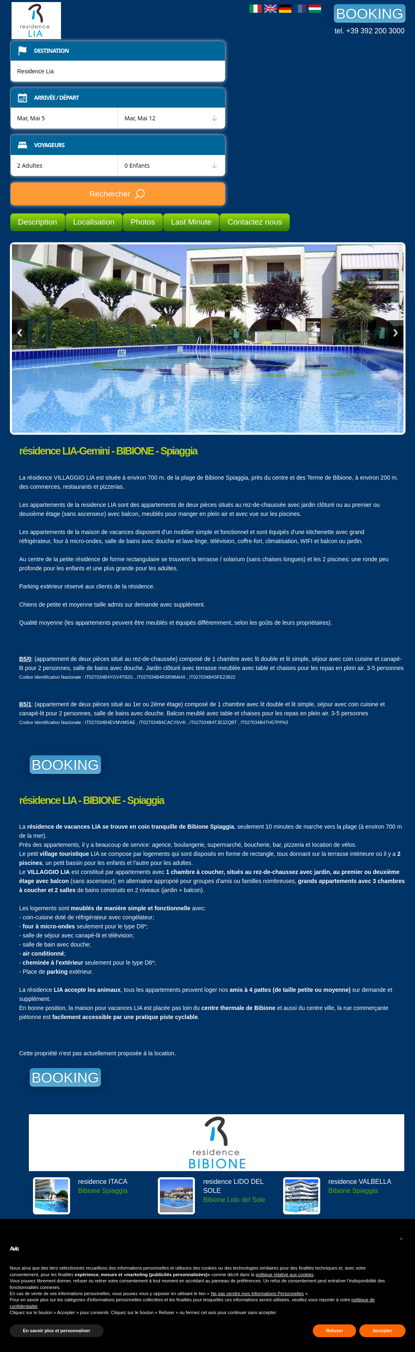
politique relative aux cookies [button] (285, 1274)
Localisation (94, 222)
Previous (20, 332)
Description (37, 222)
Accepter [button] (382, 1330)
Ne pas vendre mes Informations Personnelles (257, 1293)
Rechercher (117, 194)
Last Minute (191, 222)
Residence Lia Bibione (73, 20)
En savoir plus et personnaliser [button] (56, 1330)
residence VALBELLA (360, 1181)
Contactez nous (254, 222)
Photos (143, 222)
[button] (401, 1238)
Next (395, 332)
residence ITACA (103, 1181)
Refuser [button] (334, 1330)
